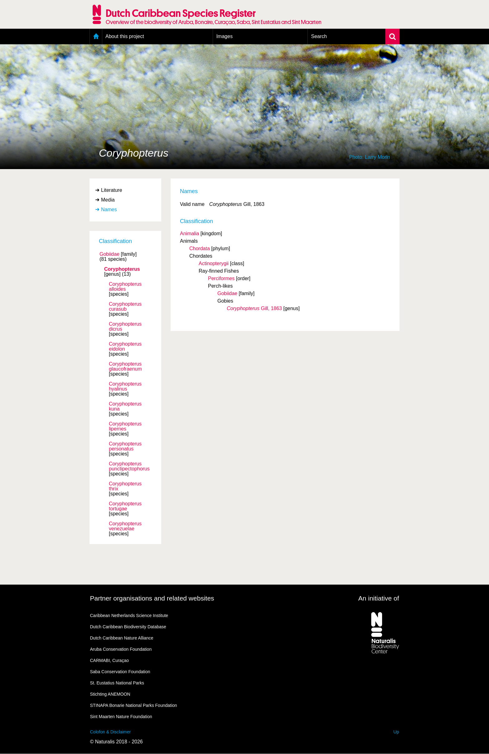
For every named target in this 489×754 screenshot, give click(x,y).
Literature (111, 190)
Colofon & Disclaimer (110, 731)
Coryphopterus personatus (125, 446)
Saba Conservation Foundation (120, 671)
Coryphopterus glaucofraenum (125, 367)
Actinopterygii (214, 263)
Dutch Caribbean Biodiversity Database (128, 626)
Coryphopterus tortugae (125, 506)
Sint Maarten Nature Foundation (121, 716)
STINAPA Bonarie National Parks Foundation (133, 705)
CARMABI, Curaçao (109, 660)
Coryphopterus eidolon (125, 347)
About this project (124, 36)
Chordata (199, 248)
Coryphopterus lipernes (125, 426)
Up (396, 731)
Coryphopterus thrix (125, 486)
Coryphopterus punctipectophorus (129, 466)
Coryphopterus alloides (125, 287)
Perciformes (221, 278)
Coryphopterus (122, 269)
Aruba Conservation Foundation (121, 649)
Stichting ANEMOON (110, 694)
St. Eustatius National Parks (117, 682)
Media (108, 199)
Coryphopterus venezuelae (125, 526)
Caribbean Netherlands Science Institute (129, 615)
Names (109, 209)
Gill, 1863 (254, 308)
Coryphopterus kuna (125, 406)
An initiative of (378, 598)
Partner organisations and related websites (152, 598)
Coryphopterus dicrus (125, 327)
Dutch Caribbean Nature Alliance (121, 637)
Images (224, 36)
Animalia (189, 233)
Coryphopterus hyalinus (125, 387)
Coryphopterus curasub (125, 307)
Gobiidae (109, 254)
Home (96, 36)
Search (319, 36)
